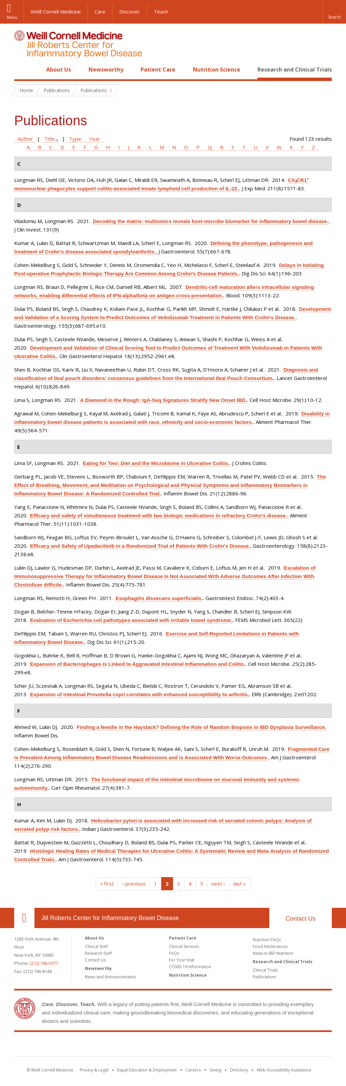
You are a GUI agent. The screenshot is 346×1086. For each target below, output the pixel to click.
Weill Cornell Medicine (56, 11)
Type (75, 138)
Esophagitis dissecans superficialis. (159, 598)
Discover (129, 11)
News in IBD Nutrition (273, 953)
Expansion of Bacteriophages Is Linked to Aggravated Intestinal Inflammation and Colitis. (137, 664)
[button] (334, 12)
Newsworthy (106, 69)
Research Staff (98, 953)
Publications (264, 977)
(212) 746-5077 (44, 963)
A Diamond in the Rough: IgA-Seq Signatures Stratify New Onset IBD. (163, 400)
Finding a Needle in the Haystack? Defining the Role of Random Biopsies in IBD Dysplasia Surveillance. (201, 727)
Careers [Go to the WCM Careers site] (193, 1070)
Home (22, 69)
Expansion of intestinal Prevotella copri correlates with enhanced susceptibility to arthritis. (139, 694)
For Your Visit (181, 960)
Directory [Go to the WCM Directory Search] (239, 1070)
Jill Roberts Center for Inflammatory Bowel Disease (110, 918)
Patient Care (158, 69)
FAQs (174, 953)
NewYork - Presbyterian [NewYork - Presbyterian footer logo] (229, 1045)
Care (100, 11)
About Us (58, 69)
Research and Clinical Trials (294, 69)
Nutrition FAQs (267, 940)
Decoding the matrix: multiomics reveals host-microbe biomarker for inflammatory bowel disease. (210, 221)
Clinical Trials (265, 970)
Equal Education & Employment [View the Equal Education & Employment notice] (147, 1070)
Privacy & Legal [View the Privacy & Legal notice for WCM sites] (94, 1070)
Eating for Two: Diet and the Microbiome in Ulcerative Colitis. (156, 463)
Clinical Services (184, 946)
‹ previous (134, 883)
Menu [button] (12, 17)
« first (107, 883)
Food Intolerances (270, 946)
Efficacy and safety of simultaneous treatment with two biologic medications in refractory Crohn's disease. (158, 515)
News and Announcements (110, 977)
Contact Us (301, 918)
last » (239, 883)
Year (94, 138)
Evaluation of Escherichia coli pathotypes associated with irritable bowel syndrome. (131, 620)
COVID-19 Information (190, 967)
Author (25, 138)
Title (49, 138)
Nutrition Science (216, 69)
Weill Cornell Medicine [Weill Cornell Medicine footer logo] (123, 1045)
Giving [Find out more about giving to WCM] (215, 1070)
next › (218, 883)
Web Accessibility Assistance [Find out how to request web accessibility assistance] (284, 1070)
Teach (161, 11)
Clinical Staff (96, 946)
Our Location (24, 918)
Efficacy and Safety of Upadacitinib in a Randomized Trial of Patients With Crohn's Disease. (140, 546)
